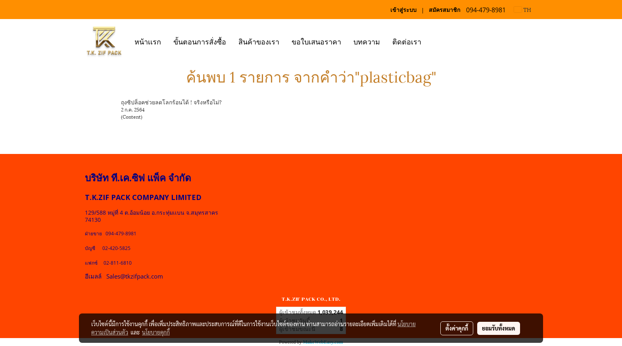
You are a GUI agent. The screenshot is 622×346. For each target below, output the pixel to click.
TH (522, 9)
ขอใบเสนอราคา (316, 41)
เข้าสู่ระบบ (403, 9)
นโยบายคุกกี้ (156, 332)
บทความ (366, 41)
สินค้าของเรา (258, 41)
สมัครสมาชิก (444, 9)
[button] (434, 41)
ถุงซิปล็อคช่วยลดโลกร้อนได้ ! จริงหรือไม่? (171, 102)
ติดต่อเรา (406, 41)
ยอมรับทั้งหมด (498, 328)
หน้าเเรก (147, 41)
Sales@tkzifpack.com (134, 276)
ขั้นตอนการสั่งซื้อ (199, 41)
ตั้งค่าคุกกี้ (456, 328)
